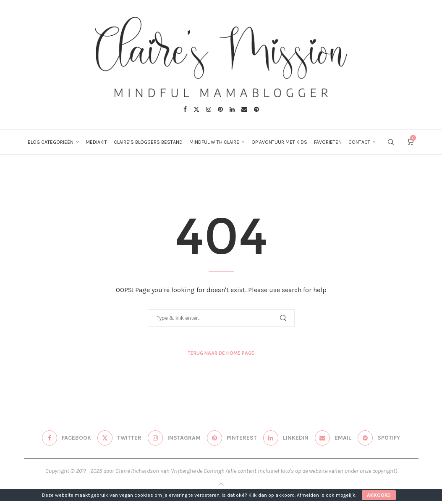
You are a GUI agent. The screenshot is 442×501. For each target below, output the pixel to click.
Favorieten (328, 142)
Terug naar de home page (221, 353)
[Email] (244, 109)
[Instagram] (208, 109)
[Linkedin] (232, 109)
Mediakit (96, 142)
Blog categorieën (50, 142)
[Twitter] (196, 109)
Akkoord (379, 495)
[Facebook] (185, 109)
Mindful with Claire (214, 142)
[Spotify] (256, 109)
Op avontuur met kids (279, 142)
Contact (359, 142)
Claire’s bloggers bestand (148, 142)
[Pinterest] (220, 109)
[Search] (391, 142)
